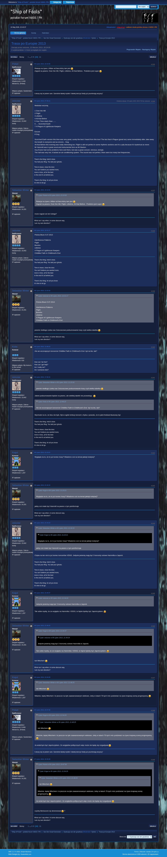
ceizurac (16, 101)
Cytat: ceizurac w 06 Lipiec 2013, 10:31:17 (53, 296)
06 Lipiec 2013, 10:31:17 (42, 230)
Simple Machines (26, 851)
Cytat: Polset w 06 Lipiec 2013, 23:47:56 (52, 764)
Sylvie (93, 38)
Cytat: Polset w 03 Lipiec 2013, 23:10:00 (52, 195)
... (30, 57)
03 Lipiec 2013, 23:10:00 (42, 64)
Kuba (14, 346)
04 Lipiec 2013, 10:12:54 (42, 190)
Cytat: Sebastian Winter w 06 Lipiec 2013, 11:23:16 (56, 382)
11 (40, 57)
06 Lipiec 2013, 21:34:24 (42, 523)
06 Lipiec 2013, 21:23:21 (42, 452)
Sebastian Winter (20, 190)
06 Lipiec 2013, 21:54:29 (42, 677)
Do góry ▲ (155, 851)
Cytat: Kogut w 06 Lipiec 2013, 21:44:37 (52, 631)
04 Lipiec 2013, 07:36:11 (42, 101)
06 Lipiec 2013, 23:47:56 (42, 710)
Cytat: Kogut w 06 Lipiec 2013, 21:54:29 (52, 715)
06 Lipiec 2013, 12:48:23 (42, 346)
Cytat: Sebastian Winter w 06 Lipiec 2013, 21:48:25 (56, 683)
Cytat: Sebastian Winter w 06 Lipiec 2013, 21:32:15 (56, 528)
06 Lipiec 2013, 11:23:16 (42, 290)
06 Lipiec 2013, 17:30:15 (42, 377)
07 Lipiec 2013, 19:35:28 (42, 759)
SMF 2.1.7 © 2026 (14, 851)
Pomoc (136, 851)
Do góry (14, 826)
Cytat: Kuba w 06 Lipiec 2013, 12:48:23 (52, 402)
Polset (15, 64)
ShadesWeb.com (26, 854)
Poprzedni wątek (134, 50)
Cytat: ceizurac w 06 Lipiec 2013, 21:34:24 (53, 598)
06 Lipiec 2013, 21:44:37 (42, 593)
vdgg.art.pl (121, 27)
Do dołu (14, 57)
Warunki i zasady (145, 851)
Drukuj (153, 57)
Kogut (15, 452)
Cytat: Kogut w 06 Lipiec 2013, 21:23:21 (52, 490)
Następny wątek (149, 50)
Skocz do (123, 837)
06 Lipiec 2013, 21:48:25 (42, 625)
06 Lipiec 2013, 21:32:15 (42, 485)
